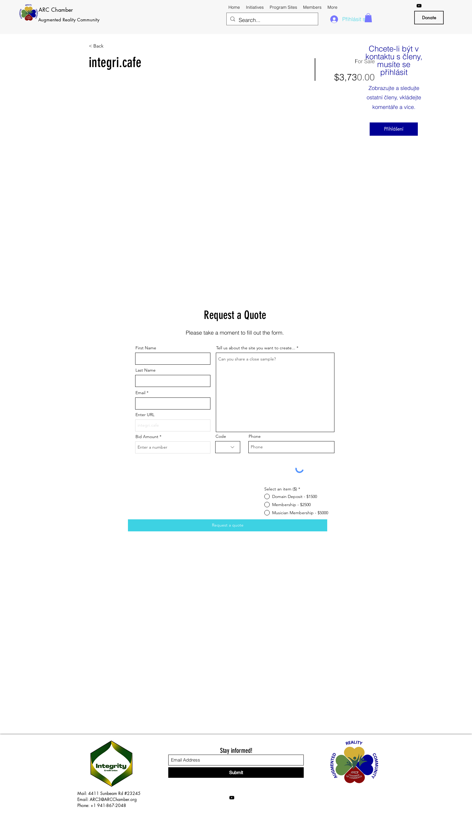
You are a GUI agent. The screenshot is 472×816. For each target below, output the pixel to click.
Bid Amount (146, 436)
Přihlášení (393, 129)
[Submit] (236, 772)
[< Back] (110, 46)
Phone (255, 436)
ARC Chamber (56, 9)
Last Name (145, 370)
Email (140, 393)
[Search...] (272, 20)
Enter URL (144, 415)
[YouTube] (419, 6)
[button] (368, 17)
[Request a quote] (227, 525)
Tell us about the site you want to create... (255, 348)
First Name (145, 348)
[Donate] (429, 17)
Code (221, 436)
